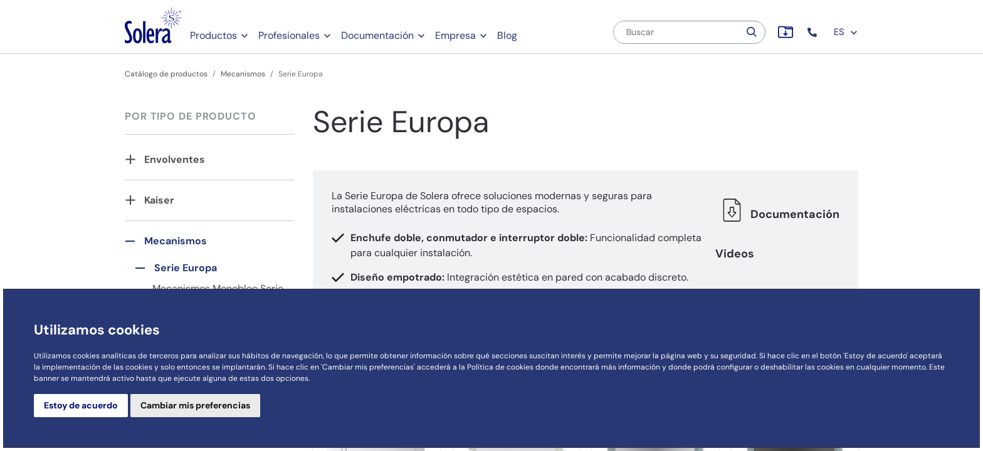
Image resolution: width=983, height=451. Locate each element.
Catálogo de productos (166, 74)
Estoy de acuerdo (81, 405)
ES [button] (846, 32)
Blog (507, 35)
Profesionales (289, 35)
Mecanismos (243, 74)
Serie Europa (185, 267)
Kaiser (159, 200)
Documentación (377, 35)
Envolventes (174, 159)
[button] (813, 32)
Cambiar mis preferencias (195, 405)
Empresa (455, 35)
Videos (734, 253)
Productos (213, 35)
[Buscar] (676, 32)
